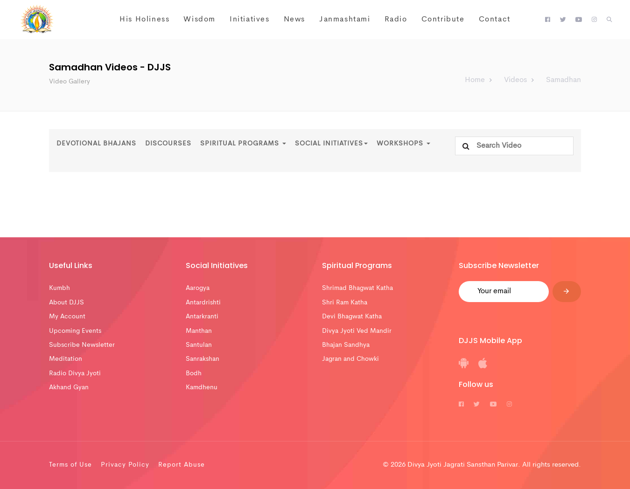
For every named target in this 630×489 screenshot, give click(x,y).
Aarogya (198, 288)
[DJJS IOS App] (482, 366)
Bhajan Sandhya (346, 345)
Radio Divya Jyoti (75, 373)
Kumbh (59, 288)
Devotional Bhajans (96, 143)
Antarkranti (202, 316)
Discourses (168, 143)
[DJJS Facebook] (547, 20)
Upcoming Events (75, 331)
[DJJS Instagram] (594, 20)
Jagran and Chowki (350, 359)
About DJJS (66, 302)
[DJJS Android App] (464, 366)
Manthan (199, 331)
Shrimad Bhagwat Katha (357, 288)
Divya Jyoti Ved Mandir (357, 331)
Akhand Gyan (69, 387)
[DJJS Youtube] (578, 20)
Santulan (199, 345)
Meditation (65, 359)
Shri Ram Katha (344, 302)
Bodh (194, 373)
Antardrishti (203, 302)
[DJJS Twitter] (563, 20)
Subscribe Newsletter (82, 345)
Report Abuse (181, 464)
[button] (609, 20)
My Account (67, 316)
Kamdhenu (201, 387)
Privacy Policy (125, 464)
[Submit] (567, 291)
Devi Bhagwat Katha (352, 316)
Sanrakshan (202, 359)
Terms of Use (70, 464)
